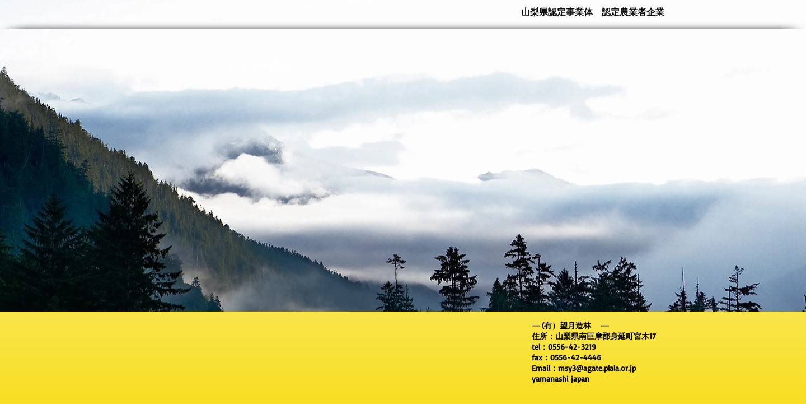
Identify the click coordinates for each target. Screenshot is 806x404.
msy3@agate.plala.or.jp (597, 368)
